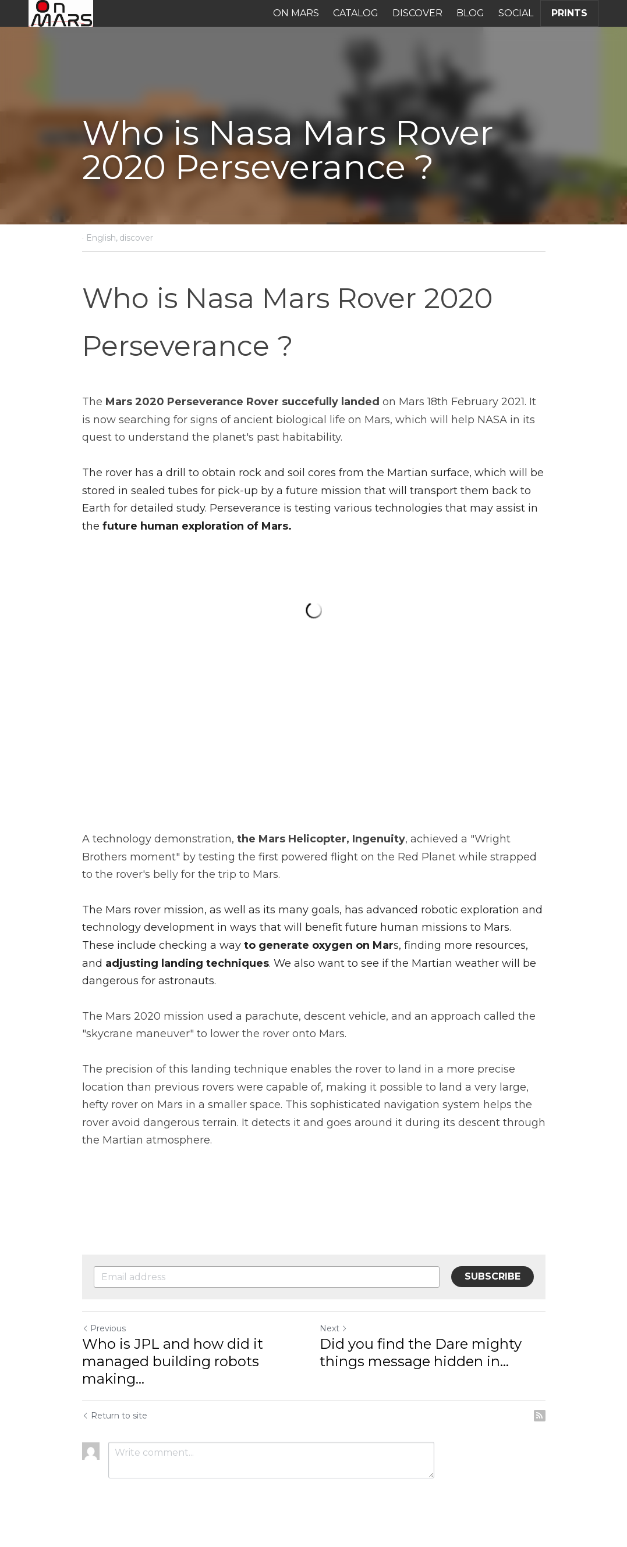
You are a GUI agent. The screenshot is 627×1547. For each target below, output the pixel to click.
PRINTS (569, 13)
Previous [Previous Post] (104, 1328)
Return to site (114, 1415)
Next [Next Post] (334, 1328)
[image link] (61, 12)
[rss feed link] (539, 1415)
